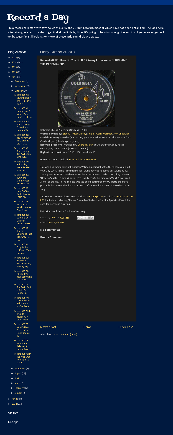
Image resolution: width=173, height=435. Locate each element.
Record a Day (38, 17)
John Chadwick (121, 134)
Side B (90, 134)
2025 (14, 58)
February (19, 388)
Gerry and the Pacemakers (82, 159)
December (20, 81)
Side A (66, 134)
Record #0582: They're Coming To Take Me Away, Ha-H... (23, 234)
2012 (14, 404)
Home (87, 327)
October (19, 91)
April (17, 378)
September (20, 369)
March (18, 383)
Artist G (51, 223)
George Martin (85, 145)
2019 (14, 67)
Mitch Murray (79, 134)
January (19, 393)
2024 (14, 62)
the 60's (60, 223)
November (20, 86)
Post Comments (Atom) (65, 334)
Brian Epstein (96, 196)
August (18, 373)
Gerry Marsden (104, 134)
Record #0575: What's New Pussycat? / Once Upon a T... (22, 330)
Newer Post (48, 327)
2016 (14, 72)
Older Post (125, 327)
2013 (14, 399)
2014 (14, 77)
